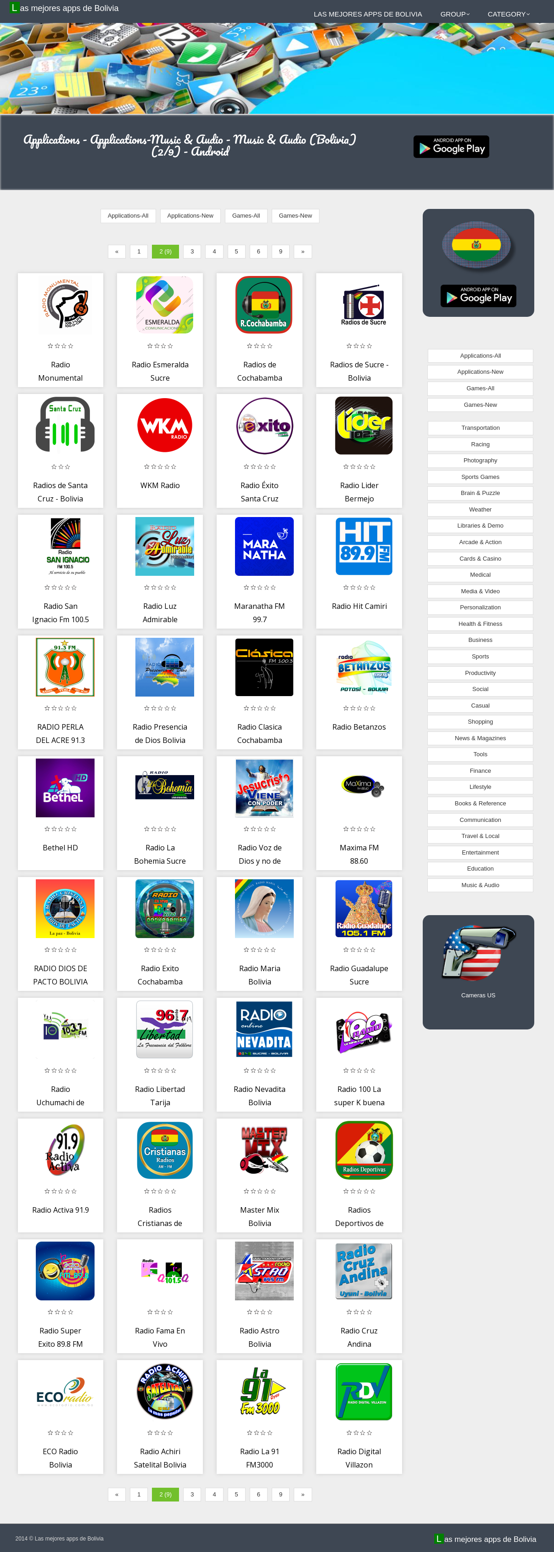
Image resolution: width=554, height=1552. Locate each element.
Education (480, 868)
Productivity (480, 672)
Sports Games (480, 476)
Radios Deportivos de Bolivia (359, 1223)
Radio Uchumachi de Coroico (60, 1102)
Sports (480, 656)
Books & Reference (480, 803)
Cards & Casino (480, 558)
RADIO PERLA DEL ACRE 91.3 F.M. (60, 740)
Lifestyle (481, 786)
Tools (480, 754)
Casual (480, 705)
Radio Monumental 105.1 (60, 378)
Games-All (246, 215)
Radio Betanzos (359, 727)
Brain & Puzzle (480, 492)
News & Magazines (480, 738)
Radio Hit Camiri (359, 606)
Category (509, 14)
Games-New (295, 215)
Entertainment (480, 852)
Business (480, 639)
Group (455, 14)
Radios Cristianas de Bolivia (160, 1223)
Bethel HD (60, 848)
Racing (480, 444)
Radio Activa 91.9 (60, 1210)
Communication (480, 819)
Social (480, 689)
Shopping (480, 721)
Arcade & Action (480, 542)
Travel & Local (480, 835)
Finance (480, 770)
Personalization (480, 607)
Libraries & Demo (481, 525)
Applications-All (128, 215)
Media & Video (480, 591)
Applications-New (190, 215)
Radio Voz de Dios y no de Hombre (260, 861)
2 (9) (165, 251)
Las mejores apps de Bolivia (65, 7)
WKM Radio (160, 485)
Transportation (481, 427)
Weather (480, 509)
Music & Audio (480, 885)
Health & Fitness (480, 623)
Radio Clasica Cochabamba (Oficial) (259, 740)
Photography (481, 460)
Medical (480, 574)
